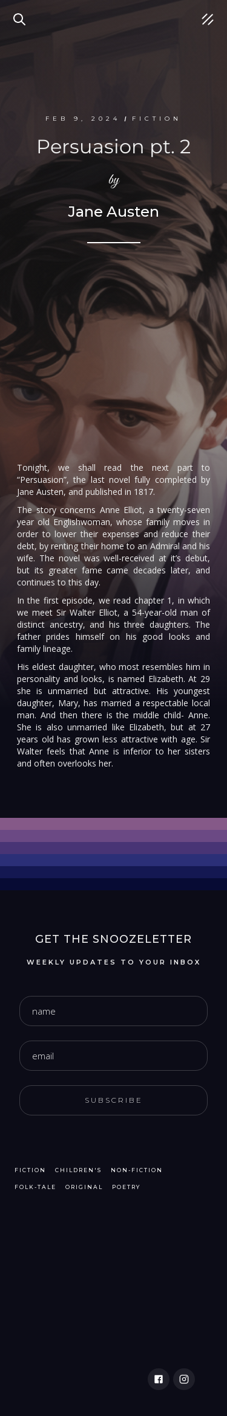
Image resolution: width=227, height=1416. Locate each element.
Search (21, 12)
